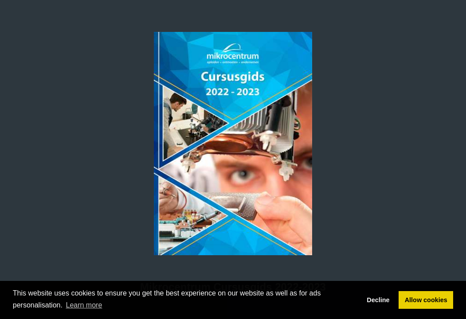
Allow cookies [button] (426, 299)
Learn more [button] (84, 305)
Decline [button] (378, 299)
